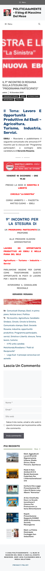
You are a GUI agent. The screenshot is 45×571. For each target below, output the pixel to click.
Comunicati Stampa (11, 96)
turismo (14, 340)
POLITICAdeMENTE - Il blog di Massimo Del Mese (27, 12)
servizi (7, 336)
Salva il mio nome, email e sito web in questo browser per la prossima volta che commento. (23, 425)
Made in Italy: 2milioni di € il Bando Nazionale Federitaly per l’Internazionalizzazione (32, 475)
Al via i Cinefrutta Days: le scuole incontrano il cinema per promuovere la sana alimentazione (32, 503)
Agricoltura (23, 318)
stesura (31, 336)
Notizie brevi (8, 99)
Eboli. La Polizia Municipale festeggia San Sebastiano (30, 533)
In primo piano (33, 96)
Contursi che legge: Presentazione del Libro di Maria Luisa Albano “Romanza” (32, 489)
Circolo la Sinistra (28, 321)
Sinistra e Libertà (19, 336)
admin (4, 93)
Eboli (23, 96)
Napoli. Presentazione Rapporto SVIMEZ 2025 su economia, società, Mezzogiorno (32, 519)
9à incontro (12, 318)
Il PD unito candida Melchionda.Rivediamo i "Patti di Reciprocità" (19, 347)
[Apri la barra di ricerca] (39, 24)
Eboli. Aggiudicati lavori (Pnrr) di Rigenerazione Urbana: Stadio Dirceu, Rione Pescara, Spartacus (32, 459)
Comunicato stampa (13, 325)
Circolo (15, 321)
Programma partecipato (26, 333)
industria (16, 329)
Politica (19, 99)
